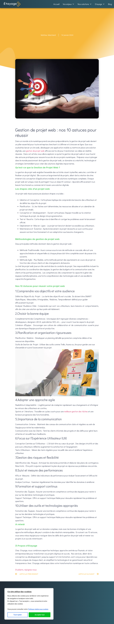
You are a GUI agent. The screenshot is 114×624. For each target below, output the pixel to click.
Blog (110, 4)
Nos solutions (85, 4)
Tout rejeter (17, 615)
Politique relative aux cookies (38, 609)
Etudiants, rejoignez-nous (26, 569)
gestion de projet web (35, 151)
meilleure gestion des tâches (76, 411)
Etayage (100, 4)
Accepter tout (39, 615)
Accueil (56, 4)
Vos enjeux (68, 4)
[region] (28, 604)
